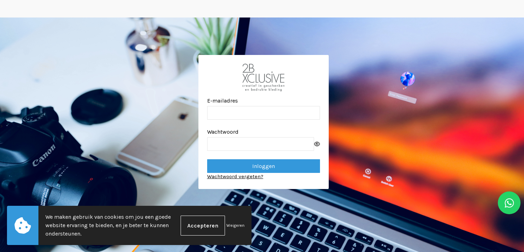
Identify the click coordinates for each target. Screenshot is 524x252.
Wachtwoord (223, 131)
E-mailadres (222, 100)
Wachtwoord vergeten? (235, 176)
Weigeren (235, 225)
